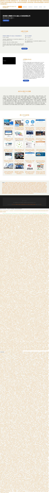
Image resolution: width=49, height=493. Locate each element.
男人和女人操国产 (18, 425)
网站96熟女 (3, 377)
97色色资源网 (43, 394)
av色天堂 (26, 414)
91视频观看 (11, 428)
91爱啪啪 (37, 458)
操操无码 (17, 439)
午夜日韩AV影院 (36, 471)
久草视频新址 (3, 339)
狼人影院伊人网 (26, 462)
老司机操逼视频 (9, 424)
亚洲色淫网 (23, 404)
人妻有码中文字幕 (43, 242)
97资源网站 (37, 426)
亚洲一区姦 (13, 415)
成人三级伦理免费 (10, 239)
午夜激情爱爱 (19, 360)
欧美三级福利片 (17, 245)
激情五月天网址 (36, 491)
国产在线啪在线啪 (45, 373)
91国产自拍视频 (2, 322)
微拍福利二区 (14, 229)
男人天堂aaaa (46, 461)
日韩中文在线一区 (35, 404)
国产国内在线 (33, 277)
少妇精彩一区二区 (12, 407)
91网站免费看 (6, 387)
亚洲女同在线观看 (31, 261)
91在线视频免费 (41, 488)
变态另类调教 (14, 378)
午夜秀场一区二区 (14, 356)
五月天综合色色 (23, 287)
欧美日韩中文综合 (27, 294)
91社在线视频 (40, 455)
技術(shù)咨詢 (40, 185)
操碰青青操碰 (6, 244)
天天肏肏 (30, 372)
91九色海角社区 (24, 360)
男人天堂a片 (13, 461)
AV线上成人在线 (28, 447)
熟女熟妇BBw (33, 408)
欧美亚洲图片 (19, 278)
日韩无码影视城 (35, 423)
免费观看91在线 (24, 410)
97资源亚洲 (28, 406)
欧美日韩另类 (41, 278)
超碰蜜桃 (33, 462)
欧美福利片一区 (13, 308)
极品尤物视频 (23, 491)
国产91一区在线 (8, 294)
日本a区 (34, 472)
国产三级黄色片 (40, 263)
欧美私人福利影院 (5, 278)
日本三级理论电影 (7, 326)
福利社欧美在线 (42, 330)
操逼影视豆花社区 (33, 373)
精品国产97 (41, 414)
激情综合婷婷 (13, 289)
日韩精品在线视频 (45, 326)
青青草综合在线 (11, 255)
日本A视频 (10, 447)
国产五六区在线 (15, 479)
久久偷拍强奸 (6, 239)
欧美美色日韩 (43, 410)
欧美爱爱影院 (6, 248)
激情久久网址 (18, 260)
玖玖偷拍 (42, 396)
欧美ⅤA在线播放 (20, 422)
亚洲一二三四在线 (31, 310)
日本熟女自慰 (34, 397)
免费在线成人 (35, 229)
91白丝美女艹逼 (34, 296)
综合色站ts (8, 380)
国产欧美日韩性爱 (35, 415)
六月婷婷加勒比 (9, 446)
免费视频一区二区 (35, 306)
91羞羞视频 (22, 438)
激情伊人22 (7, 395)
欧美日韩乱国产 (22, 310)
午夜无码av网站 (43, 481)
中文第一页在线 (6, 255)
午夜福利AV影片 (2, 378)
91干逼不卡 (43, 406)
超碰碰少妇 (45, 475)
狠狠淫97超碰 (40, 491)
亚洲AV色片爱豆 (14, 431)
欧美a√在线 (27, 441)
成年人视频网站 (11, 287)
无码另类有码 (38, 280)
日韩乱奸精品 (2, 374)
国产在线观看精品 (31, 326)
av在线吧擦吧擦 (7, 243)
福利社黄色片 (2, 314)
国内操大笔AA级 (3, 226)
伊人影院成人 (20, 459)
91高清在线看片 (3, 243)
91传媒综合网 (11, 442)
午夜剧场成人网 (19, 445)
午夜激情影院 (7, 309)
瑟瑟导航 (36, 445)
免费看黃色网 (25, 480)
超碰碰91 (28, 387)
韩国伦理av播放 (33, 478)
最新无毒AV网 (40, 359)
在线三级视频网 (44, 276)
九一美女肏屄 (6, 378)
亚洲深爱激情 (11, 471)
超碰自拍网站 (16, 398)
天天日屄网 (43, 456)
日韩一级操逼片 (40, 454)
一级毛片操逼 (18, 338)
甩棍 (23, 182)
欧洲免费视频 (34, 230)
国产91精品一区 (2, 290)
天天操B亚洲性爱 (28, 479)
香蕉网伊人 (14, 374)
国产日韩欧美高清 (17, 294)
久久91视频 (7, 460)
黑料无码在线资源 (10, 330)
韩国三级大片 (36, 411)
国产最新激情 (43, 288)
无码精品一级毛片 (28, 248)
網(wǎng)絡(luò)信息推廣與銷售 (29, 182)
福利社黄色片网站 (35, 227)
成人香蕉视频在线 (23, 358)
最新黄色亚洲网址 (20, 390)
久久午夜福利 (35, 223)
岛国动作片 (22, 430)
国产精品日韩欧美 (44, 460)
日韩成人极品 (31, 307)
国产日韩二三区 (6, 258)
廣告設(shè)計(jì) (21, 182)
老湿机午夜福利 (11, 439)
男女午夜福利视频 (24, 280)
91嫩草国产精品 (10, 408)
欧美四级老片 (18, 288)
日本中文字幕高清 (21, 296)
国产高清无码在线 (5, 264)
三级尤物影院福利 (40, 309)
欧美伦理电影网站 (2, 240)
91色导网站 (19, 354)
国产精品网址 (14, 288)
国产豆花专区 (41, 294)
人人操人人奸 (13, 413)
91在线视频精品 (30, 389)
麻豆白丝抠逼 (41, 490)
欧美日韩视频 (31, 481)
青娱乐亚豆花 (6, 372)
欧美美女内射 (37, 374)
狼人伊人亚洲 (28, 381)
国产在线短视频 (36, 243)
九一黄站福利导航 (10, 391)
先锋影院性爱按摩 (6, 447)
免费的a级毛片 (15, 287)
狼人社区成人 (14, 273)
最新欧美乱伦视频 (10, 281)
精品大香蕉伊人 (35, 361)
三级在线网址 (30, 412)
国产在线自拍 (30, 241)
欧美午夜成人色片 (24, 445)
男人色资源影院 (25, 390)
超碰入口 (24, 477)
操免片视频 (33, 431)
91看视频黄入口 (21, 474)
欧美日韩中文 (44, 462)
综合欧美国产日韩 (5, 439)
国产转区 (19, 463)
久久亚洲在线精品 (22, 263)
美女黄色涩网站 (19, 394)
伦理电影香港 (11, 325)
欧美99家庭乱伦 (25, 256)
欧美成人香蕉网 (24, 465)
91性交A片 (5, 474)
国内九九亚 (8, 454)
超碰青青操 (36, 381)
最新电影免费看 (25, 339)
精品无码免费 (44, 278)
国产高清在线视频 (40, 272)
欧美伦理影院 (21, 228)
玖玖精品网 (31, 391)
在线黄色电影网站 (18, 379)
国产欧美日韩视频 (37, 330)
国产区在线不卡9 (16, 397)
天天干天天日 (45, 480)
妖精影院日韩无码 (26, 227)
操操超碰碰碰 (13, 259)
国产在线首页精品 (29, 277)
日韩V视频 (29, 421)
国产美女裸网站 (22, 311)
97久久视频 (17, 413)
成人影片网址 (18, 310)
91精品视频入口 (17, 407)
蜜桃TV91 (39, 445)
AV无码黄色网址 (30, 290)
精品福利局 (19, 428)
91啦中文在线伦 (44, 455)
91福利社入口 (26, 407)
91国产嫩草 (39, 391)
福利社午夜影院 (17, 488)
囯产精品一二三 (40, 358)
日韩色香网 (26, 464)
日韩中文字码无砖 (8, 259)
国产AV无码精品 (45, 277)
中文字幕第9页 (22, 306)
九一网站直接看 (4, 428)
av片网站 (47, 471)
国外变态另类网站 (26, 474)
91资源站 (2, 442)
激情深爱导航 (23, 221)
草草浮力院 (1, 363)
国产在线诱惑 (27, 257)
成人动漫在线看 (19, 244)
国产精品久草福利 (18, 464)
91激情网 (33, 388)
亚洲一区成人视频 (40, 290)
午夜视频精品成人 (15, 325)
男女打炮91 (42, 362)
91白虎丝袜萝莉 (6, 375)
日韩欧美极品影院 (4, 245)
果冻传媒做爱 (25, 413)
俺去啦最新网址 (3, 490)
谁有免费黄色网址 (26, 247)
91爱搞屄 (44, 393)
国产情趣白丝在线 (39, 224)
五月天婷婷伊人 (15, 322)
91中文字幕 (33, 426)
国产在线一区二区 (44, 228)
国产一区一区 (32, 313)
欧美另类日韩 (21, 237)
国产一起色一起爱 (40, 264)
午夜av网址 (14, 412)
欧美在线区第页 (45, 307)
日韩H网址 (24, 377)
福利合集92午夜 (27, 461)
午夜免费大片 (32, 456)
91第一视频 (21, 378)
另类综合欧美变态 (43, 411)
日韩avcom (2, 408)
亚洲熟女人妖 (12, 361)
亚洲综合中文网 (39, 356)
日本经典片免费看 (44, 226)
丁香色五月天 (36, 262)
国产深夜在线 (35, 274)
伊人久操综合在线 (42, 357)
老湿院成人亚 (18, 271)
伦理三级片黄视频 (33, 248)
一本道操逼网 (14, 490)
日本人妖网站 (21, 238)
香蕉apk (6, 457)
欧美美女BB (32, 363)
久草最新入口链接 (17, 289)
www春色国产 (20, 380)
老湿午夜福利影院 (23, 323)
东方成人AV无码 (33, 378)
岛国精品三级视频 (43, 260)
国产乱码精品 (11, 298)
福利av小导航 (18, 378)
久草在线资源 (38, 377)
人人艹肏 (28, 471)
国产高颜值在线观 (15, 276)
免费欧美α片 (31, 304)
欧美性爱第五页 (40, 428)
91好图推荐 (41, 478)
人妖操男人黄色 (9, 398)
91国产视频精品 (6, 221)
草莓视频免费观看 (29, 374)
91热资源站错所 (27, 454)
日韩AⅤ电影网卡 (23, 441)
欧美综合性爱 (30, 375)
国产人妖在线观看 (42, 289)
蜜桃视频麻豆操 (18, 261)
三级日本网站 (28, 254)
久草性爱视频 (28, 455)
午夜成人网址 (16, 241)
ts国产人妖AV (21, 412)
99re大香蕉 (12, 445)
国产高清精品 (13, 272)
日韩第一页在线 (14, 248)
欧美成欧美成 (4, 308)
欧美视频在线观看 (26, 457)
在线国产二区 (32, 455)
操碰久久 (25, 411)
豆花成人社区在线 (35, 463)
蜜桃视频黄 (17, 387)
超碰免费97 (40, 415)
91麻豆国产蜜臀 (39, 413)
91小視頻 (44, 387)
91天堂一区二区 (7, 296)
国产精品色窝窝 (32, 381)
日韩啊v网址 (3, 411)
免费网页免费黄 (6, 426)
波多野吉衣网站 (26, 230)
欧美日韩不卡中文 (29, 293)
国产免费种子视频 (5, 271)
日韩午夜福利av (21, 413)
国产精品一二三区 (20, 256)
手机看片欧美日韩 (13, 223)
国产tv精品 (27, 354)
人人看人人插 (46, 331)
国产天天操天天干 (10, 397)
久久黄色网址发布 (13, 260)
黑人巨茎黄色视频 (16, 290)
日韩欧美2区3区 (22, 337)
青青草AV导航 (37, 378)
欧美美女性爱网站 (29, 438)
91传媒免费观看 (16, 359)
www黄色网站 (37, 462)
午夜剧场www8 (23, 414)
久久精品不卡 (37, 237)
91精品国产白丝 (19, 404)
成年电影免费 (7, 214)
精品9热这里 (20, 455)
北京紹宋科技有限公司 (30, 193)
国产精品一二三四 (17, 226)
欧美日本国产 (23, 476)
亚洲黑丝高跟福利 (12, 440)
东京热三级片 (21, 338)
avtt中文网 (19, 410)
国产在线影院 (17, 231)
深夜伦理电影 (36, 259)
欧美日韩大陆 (36, 226)
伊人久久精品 (24, 488)
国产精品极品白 (45, 311)
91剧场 (42, 412)
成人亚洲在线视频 (10, 278)
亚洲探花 (3, 429)
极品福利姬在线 (18, 229)
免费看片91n (21, 462)
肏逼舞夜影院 (44, 431)
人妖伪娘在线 (27, 476)
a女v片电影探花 (43, 464)
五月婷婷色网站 (27, 393)
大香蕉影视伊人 (19, 409)
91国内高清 (46, 454)
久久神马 (24, 422)
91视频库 (24, 443)
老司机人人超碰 (36, 448)
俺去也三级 (10, 378)
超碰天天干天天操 (26, 356)
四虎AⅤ (46, 364)
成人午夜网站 (39, 241)
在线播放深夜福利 (11, 331)
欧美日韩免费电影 (38, 279)
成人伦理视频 (45, 298)
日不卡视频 (7, 428)
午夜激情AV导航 (29, 388)
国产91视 (18, 462)
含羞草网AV (43, 407)
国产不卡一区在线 (26, 472)
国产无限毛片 (35, 221)
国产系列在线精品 (29, 339)
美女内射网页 (44, 281)
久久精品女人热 (11, 296)
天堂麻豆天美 (27, 404)
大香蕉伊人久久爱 (14, 394)
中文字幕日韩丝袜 (45, 264)
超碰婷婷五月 (38, 245)
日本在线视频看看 (21, 328)
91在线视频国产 (4, 454)
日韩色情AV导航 (18, 411)
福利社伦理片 (44, 325)
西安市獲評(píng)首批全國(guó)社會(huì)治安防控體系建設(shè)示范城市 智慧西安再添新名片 (8, 128)
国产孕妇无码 (43, 224)
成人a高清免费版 (5, 393)
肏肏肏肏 (1, 354)
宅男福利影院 (21, 242)
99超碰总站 (5, 371)
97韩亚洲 (22, 411)
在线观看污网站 (41, 444)
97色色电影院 (22, 481)
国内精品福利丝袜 (37, 258)
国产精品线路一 (46, 377)
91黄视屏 (40, 408)
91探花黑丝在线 (38, 355)
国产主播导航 (13, 237)
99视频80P (25, 406)
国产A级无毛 (11, 479)
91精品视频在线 (27, 311)
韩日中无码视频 (23, 473)
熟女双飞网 (9, 481)
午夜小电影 (39, 442)
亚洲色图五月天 (42, 245)
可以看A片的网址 (4, 227)
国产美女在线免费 (17, 263)
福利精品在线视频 (23, 254)
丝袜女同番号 (33, 214)
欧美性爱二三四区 (8, 381)
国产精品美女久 (21, 241)
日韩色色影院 (31, 425)
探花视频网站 (14, 375)
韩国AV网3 (5, 480)
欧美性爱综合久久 (14, 395)
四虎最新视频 (4, 223)
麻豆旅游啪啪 (11, 377)
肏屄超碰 (47, 393)
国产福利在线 (24, 380)
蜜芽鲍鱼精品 (31, 441)
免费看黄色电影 (36, 479)
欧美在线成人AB (9, 475)
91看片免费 (22, 356)
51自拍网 (10, 413)
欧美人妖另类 (44, 404)
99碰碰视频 (4, 424)
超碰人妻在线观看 (24, 355)
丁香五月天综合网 (19, 471)
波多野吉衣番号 (32, 273)
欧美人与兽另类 (40, 361)
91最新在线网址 (42, 355)
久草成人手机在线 (42, 409)
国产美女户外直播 (40, 307)
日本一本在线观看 (30, 255)
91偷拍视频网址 (36, 359)
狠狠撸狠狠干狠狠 (45, 272)
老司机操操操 (44, 223)
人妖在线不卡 (12, 313)
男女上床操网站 (32, 396)
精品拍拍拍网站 (27, 221)
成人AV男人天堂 (15, 428)
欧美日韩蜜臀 (33, 446)
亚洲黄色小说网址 (42, 422)
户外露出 (42, 387)
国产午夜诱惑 (17, 326)
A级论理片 (17, 443)
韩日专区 (17, 463)
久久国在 (47, 425)
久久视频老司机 (3, 457)
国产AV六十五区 (33, 287)
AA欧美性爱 (9, 459)
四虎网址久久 (42, 377)
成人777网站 (4, 398)
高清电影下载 (35, 264)
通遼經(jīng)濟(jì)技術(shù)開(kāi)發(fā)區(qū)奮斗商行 (29, 192)
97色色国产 (26, 389)
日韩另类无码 (24, 322)
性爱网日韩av (21, 387)
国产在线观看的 (9, 230)
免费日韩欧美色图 (39, 223)
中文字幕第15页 (20, 427)
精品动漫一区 (47, 238)
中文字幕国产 (39, 406)
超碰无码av (1, 355)
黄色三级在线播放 (21, 225)
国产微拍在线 (24, 459)
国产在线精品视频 (36, 297)
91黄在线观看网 (35, 406)
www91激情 (39, 489)
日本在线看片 (15, 279)
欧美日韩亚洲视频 (29, 240)
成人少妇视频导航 (12, 231)
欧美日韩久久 (4, 475)
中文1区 (10, 362)
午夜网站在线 (45, 222)
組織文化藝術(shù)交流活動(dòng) (28, 185)
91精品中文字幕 (21, 326)
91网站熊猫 (37, 414)
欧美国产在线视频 (21, 274)
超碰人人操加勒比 (39, 231)
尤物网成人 (5, 360)
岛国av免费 (21, 457)
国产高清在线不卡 (21, 273)
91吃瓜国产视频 (11, 477)
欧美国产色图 (38, 304)
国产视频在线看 (45, 428)
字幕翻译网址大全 (8, 291)
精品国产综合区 (11, 276)
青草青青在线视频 (20, 255)
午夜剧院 (11, 360)
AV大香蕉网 (10, 460)
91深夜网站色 (2, 412)
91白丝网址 (37, 473)
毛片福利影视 (15, 244)
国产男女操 (15, 448)
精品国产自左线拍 (12, 243)
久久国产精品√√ (5, 459)
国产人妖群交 (9, 441)
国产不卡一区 (6, 260)
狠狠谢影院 (13, 387)
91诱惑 (3, 479)
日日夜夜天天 (37, 277)
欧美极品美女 (23, 264)
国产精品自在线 (28, 327)
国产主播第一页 (36, 257)
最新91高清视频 (20, 362)
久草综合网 (16, 410)
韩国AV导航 (2, 392)
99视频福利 (1, 472)
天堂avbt (2, 413)
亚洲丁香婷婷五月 (34, 293)
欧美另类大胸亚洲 (45, 294)
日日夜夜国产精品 (40, 480)
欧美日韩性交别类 (21, 231)
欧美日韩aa (34, 459)
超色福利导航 (16, 280)
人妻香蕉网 (13, 389)
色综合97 (33, 379)
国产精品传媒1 (26, 405)
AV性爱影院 (44, 380)
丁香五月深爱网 (10, 246)
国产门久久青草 (12, 290)
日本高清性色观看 (3, 241)
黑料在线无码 (9, 277)
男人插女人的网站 (19, 314)
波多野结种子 (17, 274)
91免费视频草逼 (27, 263)
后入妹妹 (22, 363)
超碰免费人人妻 (4, 458)
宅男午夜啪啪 (5, 446)
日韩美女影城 (36, 312)
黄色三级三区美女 (2, 231)
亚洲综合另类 (30, 431)
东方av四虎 (15, 404)
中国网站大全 (2, 304)
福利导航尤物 (2, 292)
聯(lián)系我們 (25, 48)
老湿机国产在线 (32, 362)
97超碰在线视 (2, 371)
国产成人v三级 (5, 273)
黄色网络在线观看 (28, 308)
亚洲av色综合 (26, 475)
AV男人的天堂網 (45, 426)
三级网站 (32, 480)
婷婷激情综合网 (16, 376)
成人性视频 (18, 356)
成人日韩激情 (6, 295)
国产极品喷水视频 (10, 264)
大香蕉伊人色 (6, 391)
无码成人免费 (16, 331)
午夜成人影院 (27, 304)
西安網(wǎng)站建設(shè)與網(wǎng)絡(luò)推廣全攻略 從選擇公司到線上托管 (40, 150)
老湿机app (40, 371)
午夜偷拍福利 (16, 388)
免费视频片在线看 (12, 309)
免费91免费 (40, 430)
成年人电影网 (29, 225)
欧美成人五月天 (34, 339)
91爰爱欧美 (12, 465)
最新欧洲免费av (38, 322)
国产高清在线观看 (14, 258)
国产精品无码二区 (11, 275)
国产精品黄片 (25, 238)
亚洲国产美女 (15, 305)
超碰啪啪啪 (41, 477)
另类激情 (10, 395)
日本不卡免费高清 (34, 290)
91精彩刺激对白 (44, 231)
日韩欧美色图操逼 (27, 222)
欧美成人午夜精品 (42, 441)
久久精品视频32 (39, 412)
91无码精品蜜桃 (9, 461)
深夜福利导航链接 (44, 398)
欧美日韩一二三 (39, 221)
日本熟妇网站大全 (37, 476)
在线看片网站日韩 (25, 276)
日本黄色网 (8, 360)
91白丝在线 (7, 359)
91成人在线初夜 (33, 355)
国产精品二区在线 (2, 274)
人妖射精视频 (45, 396)
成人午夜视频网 (14, 310)
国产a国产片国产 (24, 314)
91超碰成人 (39, 438)
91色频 (4, 362)
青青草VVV (32, 424)
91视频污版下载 (17, 228)
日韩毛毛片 (40, 404)
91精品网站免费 (37, 372)
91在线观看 (43, 354)
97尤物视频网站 (30, 390)
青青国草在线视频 (6, 256)
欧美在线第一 (7, 254)
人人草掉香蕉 (11, 304)
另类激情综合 (31, 263)
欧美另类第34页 (3, 376)
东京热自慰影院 (31, 288)
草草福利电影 (42, 439)
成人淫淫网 (9, 423)
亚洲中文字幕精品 (43, 248)
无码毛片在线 (46, 297)
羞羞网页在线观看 (37, 324)
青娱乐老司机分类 (21, 389)
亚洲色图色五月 (30, 371)
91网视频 (8, 440)
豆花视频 (6, 448)
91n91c (7, 463)
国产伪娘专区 (8, 361)
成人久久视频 (39, 390)
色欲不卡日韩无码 (9, 415)
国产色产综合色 (8, 228)
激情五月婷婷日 (35, 309)
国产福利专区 (24, 214)
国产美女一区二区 (16, 328)
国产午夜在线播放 (7, 314)
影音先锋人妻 (4, 395)
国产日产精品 (13, 245)
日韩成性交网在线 (24, 448)
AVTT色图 (11, 430)
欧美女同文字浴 (24, 330)
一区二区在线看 (24, 240)
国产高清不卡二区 (20, 339)
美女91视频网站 (34, 413)
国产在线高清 (30, 338)
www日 (20, 461)
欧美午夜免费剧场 (8, 363)
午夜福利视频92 (45, 229)
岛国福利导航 (40, 424)
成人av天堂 (11, 458)
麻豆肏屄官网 (8, 263)
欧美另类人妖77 (15, 360)
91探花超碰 (33, 476)
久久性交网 (13, 426)
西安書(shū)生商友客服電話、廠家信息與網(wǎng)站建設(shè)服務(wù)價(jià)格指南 (19, 150)
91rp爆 (11, 425)
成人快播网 (12, 480)
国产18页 (1, 471)
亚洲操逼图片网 (3, 456)
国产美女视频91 (43, 238)
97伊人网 (44, 463)
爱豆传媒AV (36, 379)
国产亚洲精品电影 (8, 261)
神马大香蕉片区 (26, 458)
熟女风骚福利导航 (6, 479)
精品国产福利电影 (43, 240)
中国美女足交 (22, 247)
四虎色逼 (25, 428)
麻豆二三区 (8, 354)
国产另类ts (18, 375)
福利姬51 (17, 447)
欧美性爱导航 (14, 473)
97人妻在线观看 (3, 405)
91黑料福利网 (39, 429)
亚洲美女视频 (13, 222)
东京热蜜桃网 (15, 354)
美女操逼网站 (45, 414)
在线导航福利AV (17, 440)
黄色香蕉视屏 (21, 477)
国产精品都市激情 (5, 246)
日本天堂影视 (38, 296)
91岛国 (24, 362)
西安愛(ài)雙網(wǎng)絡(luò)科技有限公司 (12, 35)
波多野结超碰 (31, 227)
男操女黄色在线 (26, 271)
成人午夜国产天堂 (6, 412)
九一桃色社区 (30, 462)
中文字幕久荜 (7, 492)
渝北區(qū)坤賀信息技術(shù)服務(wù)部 (21, 193)
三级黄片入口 (17, 227)
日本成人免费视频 (20, 276)
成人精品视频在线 (27, 295)
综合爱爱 (18, 412)
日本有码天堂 (41, 474)
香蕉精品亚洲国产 (24, 409)
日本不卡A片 (4, 354)
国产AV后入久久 (26, 481)
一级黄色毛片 (36, 337)
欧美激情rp (29, 480)
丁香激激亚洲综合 (22, 222)
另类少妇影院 (45, 446)
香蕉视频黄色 (44, 421)
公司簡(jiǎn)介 (26, 80)
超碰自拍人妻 (16, 454)
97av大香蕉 (20, 447)
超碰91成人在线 (27, 391)
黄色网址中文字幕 (7, 290)
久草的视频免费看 (25, 255)
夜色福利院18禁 (2, 288)
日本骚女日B (35, 394)
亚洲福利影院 (23, 394)
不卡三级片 (34, 458)
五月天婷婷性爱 (22, 229)
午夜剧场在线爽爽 (24, 374)
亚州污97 (4, 471)
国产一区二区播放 (2, 331)
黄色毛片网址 (11, 254)
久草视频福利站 (7, 225)
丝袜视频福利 (31, 404)
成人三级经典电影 (3, 311)
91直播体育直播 (15, 255)
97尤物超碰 (36, 460)
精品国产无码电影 (6, 298)
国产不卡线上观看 (38, 295)
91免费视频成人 (39, 338)
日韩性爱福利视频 (8, 324)
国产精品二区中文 (17, 329)
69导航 (3, 474)
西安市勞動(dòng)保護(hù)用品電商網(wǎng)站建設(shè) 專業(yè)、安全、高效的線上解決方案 (8, 150)
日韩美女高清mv (37, 239)
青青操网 (42, 475)
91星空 (17, 489)
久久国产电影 (41, 298)
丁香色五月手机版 (6, 396)
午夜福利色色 (40, 226)
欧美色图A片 (21, 443)
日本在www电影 (10, 473)
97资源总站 (18, 395)
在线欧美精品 (13, 230)
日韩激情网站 (8, 227)
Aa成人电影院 (13, 441)
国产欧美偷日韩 (45, 465)
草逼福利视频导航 (33, 427)
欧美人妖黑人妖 (33, 331)
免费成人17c (4, 445)
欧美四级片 (9, 480)
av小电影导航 (41, 443)
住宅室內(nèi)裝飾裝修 (42, 186)
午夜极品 (38, 423)
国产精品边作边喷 (26, 326)
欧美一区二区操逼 (22, 262)
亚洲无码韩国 (22, 431)
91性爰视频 (20, 456)
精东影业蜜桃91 (46, 362)
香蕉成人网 (33, 439)
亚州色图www (37, 408)
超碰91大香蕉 (3, 397)
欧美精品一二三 (31, 231)
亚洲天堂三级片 (36, 273)
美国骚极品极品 (38, 397)
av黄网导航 (22, 439)
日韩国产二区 (24, 305)
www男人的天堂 (18, 478)
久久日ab (22, 406)
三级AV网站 (9, 394)
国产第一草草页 (5, 237)
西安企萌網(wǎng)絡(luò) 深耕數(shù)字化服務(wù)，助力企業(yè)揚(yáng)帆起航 (8, 139)
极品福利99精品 (9, 273)
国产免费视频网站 (45, 243)
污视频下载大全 (32, 471)
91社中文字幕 (31, 377)
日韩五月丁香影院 (30, 423)
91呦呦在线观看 (37, 443)
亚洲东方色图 (41, 465)
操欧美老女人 (29, 428)
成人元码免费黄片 (45, 337)
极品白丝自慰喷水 (32, 324)
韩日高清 (43, 457)
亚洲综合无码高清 (45, 306)
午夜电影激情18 (40, 463)
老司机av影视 (30, 426)
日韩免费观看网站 (19, 277)
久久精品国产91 (18, 295)
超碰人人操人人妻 (39, 407)
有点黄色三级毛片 (29, 280)
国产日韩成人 (43, 356)
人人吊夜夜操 (18, 446)
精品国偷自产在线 (6, 297)
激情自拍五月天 (45, 309)
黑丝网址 (6, 379)
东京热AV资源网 (32, 429)
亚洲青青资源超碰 (37, 477)
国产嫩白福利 (25, 275)
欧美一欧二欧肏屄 (12, 421)
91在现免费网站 (3, 364)
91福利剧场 (10, 392)
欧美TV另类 (46, 423)
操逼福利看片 (7, 242)
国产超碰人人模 (16, 225)
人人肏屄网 (46, 406)
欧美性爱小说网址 (20, 293)
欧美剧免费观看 (13, 457)
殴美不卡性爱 (14, 408)
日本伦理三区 (6, 356)
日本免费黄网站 (38, 238)
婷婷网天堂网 (12, 414)
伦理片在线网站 (3, 340)
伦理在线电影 (2, 258)
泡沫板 (13, 185)
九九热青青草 (40, 421)
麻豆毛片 (7, 364)
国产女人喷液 (35, 288)
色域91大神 (38, 427)
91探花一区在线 (24, 444)
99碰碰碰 (29, 464)
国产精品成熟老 (33, 298)
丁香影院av (3, 407)
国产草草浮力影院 (17, 426)
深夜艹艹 (22, 480)
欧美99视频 (39, 363)
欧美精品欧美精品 (20, 325)
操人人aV (19, 480)
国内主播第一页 (28, 323)
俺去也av (14, 438)
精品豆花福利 (28, 456)
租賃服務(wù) (24, 186)
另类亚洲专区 (39, 425)
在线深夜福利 (19, 321)
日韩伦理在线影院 (13, 291)
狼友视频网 (11, 429)
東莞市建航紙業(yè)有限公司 (41, 192)
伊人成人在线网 (37, 461)
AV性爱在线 (16, 355)
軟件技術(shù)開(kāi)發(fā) (24, 183)
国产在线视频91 (39, 256)
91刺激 (40, 411)
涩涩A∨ (14, 392)
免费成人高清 (19, 287)
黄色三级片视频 (11, 374)
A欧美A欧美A (39, 481)
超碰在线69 (5, 478)
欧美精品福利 (41, 323)
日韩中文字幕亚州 (30, 271)
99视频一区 (22, 372)
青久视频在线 (25, 225)
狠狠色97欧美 (39, 394)
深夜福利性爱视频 (15, 239)
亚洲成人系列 (8, 488)
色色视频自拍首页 (7, 388)
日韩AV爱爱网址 (12, 388)
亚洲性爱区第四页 (28, 442)
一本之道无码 (26, 291)
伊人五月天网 (20, 398)
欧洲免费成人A (7, 288)
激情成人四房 (39, 288)
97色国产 (38, 354)
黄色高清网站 (21, 309)
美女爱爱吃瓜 (18, 408)
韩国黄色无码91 (36, 457)
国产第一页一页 (46, 330)
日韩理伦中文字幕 (13, 379)
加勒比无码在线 (32, 222)
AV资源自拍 (13, 472)
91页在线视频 (15, 471)
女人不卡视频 (9, 307)
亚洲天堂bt (18, 431)
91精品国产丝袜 (45, 405)
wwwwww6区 (27, 491)
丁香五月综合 (2, 323)
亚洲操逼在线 (31, 409)
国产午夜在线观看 (41, 331)
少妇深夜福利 (43, 489)
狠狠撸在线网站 (16, 390)
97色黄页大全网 (18, 438)
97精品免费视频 (36, 244)
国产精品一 (22, 428)
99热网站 (47, 354)
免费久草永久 (28, 279)
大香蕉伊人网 (18, 481)
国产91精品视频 (31, 264)
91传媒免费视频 (25, 387)
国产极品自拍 (16, 240)
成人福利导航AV (31, 491)
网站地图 (4, 211)
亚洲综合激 (12, 448)
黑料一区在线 (39, 242)
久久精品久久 (44, 290)
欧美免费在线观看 (30, 272)
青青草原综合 (5, 247)
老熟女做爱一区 (32, 444)
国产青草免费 (21, 313)
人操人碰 (15, 476)
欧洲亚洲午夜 (30, 489)
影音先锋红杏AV (16, 456)
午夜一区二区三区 (22, 289)
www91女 (24, 490)
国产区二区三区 (9, 237)
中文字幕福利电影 (5, 321)
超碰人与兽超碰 (42, 378)
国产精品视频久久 (8, 289)
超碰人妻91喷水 (43, 425)
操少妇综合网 (41, 448)
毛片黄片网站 (45, 312)
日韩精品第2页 (4, 313)
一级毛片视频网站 (22, 329)
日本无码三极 (25, 376)
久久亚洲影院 (44, 323)
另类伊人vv (32, 364)
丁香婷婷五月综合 (6, 276)
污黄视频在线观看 (15, 256)
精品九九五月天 (26, 242)
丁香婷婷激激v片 (7, 293)
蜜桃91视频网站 (26, 430)
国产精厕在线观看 (8, 272)
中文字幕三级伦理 (37, 446)
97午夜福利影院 (18, 371)
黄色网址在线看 (33, 322)
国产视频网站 (36, 421)
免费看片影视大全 (8, 340)
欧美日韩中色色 (20, 429)
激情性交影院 (41, 246)
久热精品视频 (27, 394)
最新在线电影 (4, 228)
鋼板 (3, 192)
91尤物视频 (36, 363)
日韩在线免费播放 (18, 257)
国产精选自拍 (6, 281)
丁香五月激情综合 (33, 305)
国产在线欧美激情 (43, 221)
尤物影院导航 (36, 376)
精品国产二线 (28, 275)
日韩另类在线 (3, 305)
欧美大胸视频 (8, 313)
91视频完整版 (14, 460)
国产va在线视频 (23, 278)
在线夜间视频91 (27, 460)
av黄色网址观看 (14, 307)
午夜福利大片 (35, 256)
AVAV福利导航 (9, 474)
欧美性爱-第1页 (29, 214)
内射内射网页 (12, 456)
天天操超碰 (31, 361)
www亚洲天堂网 (19, 491)
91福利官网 (42, 390)
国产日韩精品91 (5, 307)
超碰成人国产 (14, 446)
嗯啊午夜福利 (29, 237)
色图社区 (23, 373)
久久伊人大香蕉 (15, 430)
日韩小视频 (15, 414)
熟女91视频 (42, 429)
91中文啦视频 (17, 474)
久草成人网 (42, 440)
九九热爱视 (26, 379)
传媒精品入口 (8, 224)
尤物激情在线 (6, 408)
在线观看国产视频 (35, 263)
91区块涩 (36, 393)
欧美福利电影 (17, 461)
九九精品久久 (25, 423)
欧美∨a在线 (35, 425)
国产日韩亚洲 (4, 294)
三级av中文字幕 (24, 279)
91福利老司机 (22, 371)
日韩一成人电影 (33, 275)
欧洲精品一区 (14, 338)
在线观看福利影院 (15, 330)
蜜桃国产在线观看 (39, 229)
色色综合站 (28, 411)
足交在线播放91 (3, 224)
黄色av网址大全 (5, 262)
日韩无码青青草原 (13, 363)
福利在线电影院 (26, 338)
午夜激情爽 (43, 442)
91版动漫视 (4, 415)
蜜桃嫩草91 (7, 471)
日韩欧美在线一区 (25, 309)
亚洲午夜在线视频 (24, 331)
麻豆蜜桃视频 (37, 275)
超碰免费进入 (39, 389)
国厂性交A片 (32, 479)
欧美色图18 (3, 444)
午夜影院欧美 (14, 443)
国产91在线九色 (41, 461)
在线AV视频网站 (44, 361)
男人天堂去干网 (24, 471)
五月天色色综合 (15, 246)
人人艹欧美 (40, 374)
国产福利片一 (30, 230)
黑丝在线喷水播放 (3, 361)
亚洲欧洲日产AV (7, 407)
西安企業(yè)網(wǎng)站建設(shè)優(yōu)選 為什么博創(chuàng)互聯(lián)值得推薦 (40, 139)
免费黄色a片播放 (24, 292)
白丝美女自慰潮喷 (41, 257)
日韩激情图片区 (42, 314)
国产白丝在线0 (27, 312)
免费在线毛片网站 (12, 242)
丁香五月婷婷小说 (3, 289)
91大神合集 (6, 462)
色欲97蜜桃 (25, 408)
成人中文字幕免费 (27, 289)
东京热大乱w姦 (10, 393)
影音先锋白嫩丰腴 (32, 447)
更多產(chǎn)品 (6, 20)
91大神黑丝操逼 (15, 357)
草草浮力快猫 (22, 472)
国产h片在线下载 (11, 390)
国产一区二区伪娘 (46, 291)
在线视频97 (31, 387)
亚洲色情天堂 (10, 248)
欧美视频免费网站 (7, 231)
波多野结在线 (32, 278)
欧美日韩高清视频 (18, 221)
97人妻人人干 (3, 431)
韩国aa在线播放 (13, 478)
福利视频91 (16, 459)
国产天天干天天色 (6, 357)
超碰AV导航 (1, 477)
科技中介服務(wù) (28, 186)
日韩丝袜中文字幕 (16, 296)
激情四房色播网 (17, 238)
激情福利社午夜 (26, 223)
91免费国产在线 (14, 323)
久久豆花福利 (40, 431)
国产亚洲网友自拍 (43, 279)
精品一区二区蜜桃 (13, 481)
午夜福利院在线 (31, 394)
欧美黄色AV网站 (34, 440)
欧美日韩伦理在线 (43, 274)
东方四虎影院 (13, 306)
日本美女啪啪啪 (34, 375)
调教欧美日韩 (42, 296)
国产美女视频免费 (19, 292)
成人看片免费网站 (31, 457)
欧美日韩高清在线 (26, 243)
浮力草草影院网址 (45, 476)
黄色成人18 (2, 410)
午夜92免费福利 (39, 274)
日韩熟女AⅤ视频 (11, 438)
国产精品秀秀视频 (19, 264)
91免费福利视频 (22, 243)
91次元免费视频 (19, 473)
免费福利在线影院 (31, 223)
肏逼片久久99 (36, 428)
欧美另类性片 (28, 239)
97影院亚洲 (44, 379)
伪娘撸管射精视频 (45, 374)
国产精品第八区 (7, 373)
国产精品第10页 (21, 230)
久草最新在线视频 (12, 274)
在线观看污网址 (11, 292)
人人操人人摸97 (7, 489)
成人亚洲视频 (39, 260)
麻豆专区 (35, 377)
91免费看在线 (26, 375)
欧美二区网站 (29, 314)
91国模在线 (16, 362)
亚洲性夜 (42, 472)
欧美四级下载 (3, 337)
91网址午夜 (22, 461)
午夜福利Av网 (12, 380)
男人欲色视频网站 (35, 272)
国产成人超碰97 (19, 391)
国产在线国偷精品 (46, 239)
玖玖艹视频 (2, 391)
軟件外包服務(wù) (24, 184)
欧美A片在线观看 (32, 477)
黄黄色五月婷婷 (19, 281)
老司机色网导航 (41, 379)
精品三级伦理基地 (22, 295)
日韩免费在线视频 (11, 225)
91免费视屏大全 (17, 392)
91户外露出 (2, 430)
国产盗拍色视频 (23, 354)
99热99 (47, 424)
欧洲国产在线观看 (17, 337)
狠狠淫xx (31, 413)
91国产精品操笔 (31, 422)
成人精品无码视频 (40, 312)
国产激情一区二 (29, 292)
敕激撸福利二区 (19, 258)
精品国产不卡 (38, 314)
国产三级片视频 (37, 465)
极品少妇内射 (9, 245)
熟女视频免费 (6, 473)
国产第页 (5, 358)
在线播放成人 (26, 329)
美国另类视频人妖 (46, 257)
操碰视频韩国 (30, 439)
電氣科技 (29, 183)
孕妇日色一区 (24, 298)
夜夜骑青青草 (47, 328)
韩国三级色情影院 (21, 405)
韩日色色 (30, 476)
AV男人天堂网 (42, 445)
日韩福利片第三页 (44, 227)
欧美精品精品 (41, 277)
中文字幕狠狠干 (18, 358)
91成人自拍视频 (42, 254)
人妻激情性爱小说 (41, 479)
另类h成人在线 (28, 380)
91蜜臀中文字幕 (24, 455)
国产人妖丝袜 (23, 460)
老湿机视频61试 (29, 427)
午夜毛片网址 (7, 411)
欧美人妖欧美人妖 (25, 489)
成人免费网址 (7, 279)
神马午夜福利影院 (31, 430)
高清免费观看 (10, 323)
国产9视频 (41, 476)
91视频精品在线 (10, 271)
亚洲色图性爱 (22, 423)
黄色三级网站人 (11, 293)
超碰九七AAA (4, 381)
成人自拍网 (13, 447)
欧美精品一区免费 (30, 329)
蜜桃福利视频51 (43, 271)
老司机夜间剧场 (37, 490)
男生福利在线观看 (8, 223)
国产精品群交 (43, 413)
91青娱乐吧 (32, 488)
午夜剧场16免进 (45, 427)
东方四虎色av (15, 409)
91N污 (31, 392)
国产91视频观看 (42, 230)
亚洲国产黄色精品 (21, 359)
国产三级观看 (25, 293)
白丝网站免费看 (32, 258)
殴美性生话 (21, 392)
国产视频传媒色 (36, 480)
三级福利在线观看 (16, 313)
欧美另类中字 (43, 293)
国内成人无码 (18, 262)
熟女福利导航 (38, 440)
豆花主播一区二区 (40, 273)
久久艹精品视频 (26, 296)
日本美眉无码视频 (31, 312)
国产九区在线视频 (25, 412)
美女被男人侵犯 (29, 465)
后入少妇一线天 (13, 488)
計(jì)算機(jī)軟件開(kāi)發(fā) (39, 183)
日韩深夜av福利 (9, 472)
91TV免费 (39, 362)
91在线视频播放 (13, 311)
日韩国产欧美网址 (5, 409)
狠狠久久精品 (24, 381)
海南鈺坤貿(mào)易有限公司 (8, 192)
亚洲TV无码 (6, 397)
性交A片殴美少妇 (5, 423)
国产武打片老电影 (44, 329)
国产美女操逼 (41, 275)
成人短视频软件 (13, 312)
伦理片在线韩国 (22, 288)
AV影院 (37, 489)
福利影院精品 (10, 295)
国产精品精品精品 (34, 241)
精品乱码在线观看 (34, 240)
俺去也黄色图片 (32, 490)
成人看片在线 (39, 339)
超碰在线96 (19, 406)
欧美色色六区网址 (26, 415)
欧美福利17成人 (46, 280)
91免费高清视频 (45, 263)
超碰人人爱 (45, 391)
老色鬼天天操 (22, 260)
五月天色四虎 (17, 230)
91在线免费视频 (17, 389)
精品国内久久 (11, 412)
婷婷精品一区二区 (30, 405)
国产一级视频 (28, 459)
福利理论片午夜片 (26, 259)
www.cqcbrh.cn (14, 204)
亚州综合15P (32, 376)
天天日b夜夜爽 (35, 389)
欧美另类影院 (33, 442)
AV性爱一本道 (2, 387)
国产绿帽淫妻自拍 (34, 224)
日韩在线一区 (14, 221)
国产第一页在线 (35, 260)
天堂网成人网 (23, 396)
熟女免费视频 (11, 411)
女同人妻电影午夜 (40, 337)
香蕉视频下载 (36, 396)
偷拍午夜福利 (5, 441)
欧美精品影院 (25, 224)
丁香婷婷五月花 (34, 238)
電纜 (5, 183)
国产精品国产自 (36, 326)
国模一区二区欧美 (33, 279)
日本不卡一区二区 (38, 292)
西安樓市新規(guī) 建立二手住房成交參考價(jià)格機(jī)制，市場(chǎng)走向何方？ (29, 161)
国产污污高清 (4, 324)
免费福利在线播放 (8, 226)
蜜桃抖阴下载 (27, 377)
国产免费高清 (2, 296)
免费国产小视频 (12, 337)
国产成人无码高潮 (15, 214)
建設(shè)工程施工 (9, 185)
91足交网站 (14, 489)
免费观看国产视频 (25, 421)
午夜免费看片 (4, 291)
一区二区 (47, 411)
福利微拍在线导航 (19, 374)
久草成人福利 (20, 454)
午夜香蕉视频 (4, 488)
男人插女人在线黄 (17, 340)
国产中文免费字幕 (2, 329)
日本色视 (1, 463)
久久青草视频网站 (11, 359)
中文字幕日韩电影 (5, 477)
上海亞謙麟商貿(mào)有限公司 (12, 193)
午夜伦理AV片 (14, 464)
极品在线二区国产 (11, 396)
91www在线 (32, 421)
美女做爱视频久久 (31, 461)
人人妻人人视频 (9, 422)
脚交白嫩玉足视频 (19, 248)
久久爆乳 (36, 472)
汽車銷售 (32, 186)
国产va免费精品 (18, 247)
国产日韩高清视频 (13, 257)
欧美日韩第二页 (24, 244)
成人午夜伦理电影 (17, 242)
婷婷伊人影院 (34, 395)
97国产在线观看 (11, 256)
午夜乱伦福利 (9, 247)
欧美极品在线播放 (37, 289)
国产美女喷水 (11, 357)
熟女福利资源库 (30, 395)
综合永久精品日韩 (19, 305)
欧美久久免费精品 (26, 337)
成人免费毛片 (9, 306)
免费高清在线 (37, 323)
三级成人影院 (10, 310)
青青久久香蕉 (46, 408)
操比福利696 (42, 389)
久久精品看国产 (32, 358)
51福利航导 (44, 448)
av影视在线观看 (7, 329)
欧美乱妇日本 (24, 313)
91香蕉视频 (13, 371)
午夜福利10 (26, 395)
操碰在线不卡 (14, 304)
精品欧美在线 (28, 244)
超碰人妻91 (38, 422)
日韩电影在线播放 (18, 324)
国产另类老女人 (11, 462)
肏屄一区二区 (31, 356)
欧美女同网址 (4, 312)
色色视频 (44, 358)
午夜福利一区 (21, 272)
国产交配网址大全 (26, 297)
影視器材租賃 (32, 184)
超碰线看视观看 (21, 388)
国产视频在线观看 (15, 298)
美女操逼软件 (43, 438)
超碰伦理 (9, 410)
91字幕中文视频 (11, 409)
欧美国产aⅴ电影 (20, 240)
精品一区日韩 (36, 424)
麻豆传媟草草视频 (28, 322)
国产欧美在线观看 (43, 295)
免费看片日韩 (34, 328)
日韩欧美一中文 (40, 393)
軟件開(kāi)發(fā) (16, 185)
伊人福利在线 (20, 381)
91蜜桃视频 (31, 463)
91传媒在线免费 (16, 427)
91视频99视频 (22, 395)
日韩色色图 (46, 442)
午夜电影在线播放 (2, 254)
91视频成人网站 (4, 263)
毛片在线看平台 (5, 230)
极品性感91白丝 (18, 460)
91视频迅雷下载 (40, 255)
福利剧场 (29, 373)
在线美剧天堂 (30, 276)
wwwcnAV (7, 376)
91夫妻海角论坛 (6, 442)
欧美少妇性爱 (37, 331)
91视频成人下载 (39, 271)
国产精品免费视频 (31, 337)
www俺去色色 (41, 473)
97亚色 (47, 462)
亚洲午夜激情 (23, 291)
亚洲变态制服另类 (40, 360)
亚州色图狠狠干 (38, 441)
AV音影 (34, 371)
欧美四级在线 (10, 229)
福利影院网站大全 (13, 277)
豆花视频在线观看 (24, 424)
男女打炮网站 (30, 328)
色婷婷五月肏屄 (20, 465)
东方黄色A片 (5, 355)
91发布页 (39, 396)
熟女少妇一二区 (38, 392)
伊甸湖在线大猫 (45, 261)
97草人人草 (36, 358)
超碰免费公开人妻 (32, 323)
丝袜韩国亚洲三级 (11, 376)
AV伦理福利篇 (8, 458)
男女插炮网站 (32, 246)
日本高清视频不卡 (3, 309)
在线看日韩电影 (39, 293)
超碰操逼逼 (33, 372)
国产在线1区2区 (19, 246)
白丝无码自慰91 (3, 476)
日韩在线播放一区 (17, 243)
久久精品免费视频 (45, 255)
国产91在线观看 (37, 357)
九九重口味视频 (4, 414)
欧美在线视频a (12, 328)
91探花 (13, 427)
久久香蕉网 (46, 422)
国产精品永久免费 (8, 241)
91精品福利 (23, 454)
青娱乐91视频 (10, 387)
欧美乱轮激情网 (7, 240)
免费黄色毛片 (42, 308)
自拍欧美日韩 (45, 246)
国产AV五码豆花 (30, 458)
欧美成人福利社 (35, 242)
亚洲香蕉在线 (35, 329)
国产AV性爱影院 (5, 389)
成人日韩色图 (44, 491)
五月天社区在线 (6, 438)
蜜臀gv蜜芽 (20, 424)
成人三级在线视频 (22, 294)
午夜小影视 (35, 362)
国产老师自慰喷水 (10, 327)
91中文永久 (35, 364)
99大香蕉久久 (9, 478)
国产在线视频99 (27, 261)
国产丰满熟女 (26, 306)
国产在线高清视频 (20, 214)
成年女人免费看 (3, 242)
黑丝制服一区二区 (34, 338)
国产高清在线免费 (45, 275)
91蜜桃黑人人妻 (40, 364)
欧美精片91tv (22, 340)
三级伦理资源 (31, 244)
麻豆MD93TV (15, 373)
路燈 (37, 185)
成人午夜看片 (26, 274)
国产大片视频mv (24, 246)
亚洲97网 (13, 444)
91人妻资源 (30, 440)
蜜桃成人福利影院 (39, 375)
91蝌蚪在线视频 (38, 248)
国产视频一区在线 (21, 297)
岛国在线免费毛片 (36, 321)
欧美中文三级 (16, 339)
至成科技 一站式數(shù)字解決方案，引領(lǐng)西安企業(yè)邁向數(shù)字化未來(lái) (29, 139)
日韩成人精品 (17, 273)
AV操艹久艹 (1, 423)
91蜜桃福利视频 (17, 393)
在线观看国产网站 (8, 312)
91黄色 (28, 413)
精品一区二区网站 (28, 473)
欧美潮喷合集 (3, 275)
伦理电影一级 (6, 327)
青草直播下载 (35, 228)
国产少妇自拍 (47, 355)
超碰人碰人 (15, 465)
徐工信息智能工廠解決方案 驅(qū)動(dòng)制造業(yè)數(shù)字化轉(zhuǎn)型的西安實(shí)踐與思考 (19, 128)
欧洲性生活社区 (5, 481)
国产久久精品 (29, 376)
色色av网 (9, 448)
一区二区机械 (16, 380)
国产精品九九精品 (9, 491)
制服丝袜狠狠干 (37, 478)
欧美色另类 (12, 404)
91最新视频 (32, 428)
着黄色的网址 (15, 314)
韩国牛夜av (22, 463)
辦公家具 (28, 184)
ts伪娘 (46, 463)
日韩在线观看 (23, 321)
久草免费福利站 (6, 413)
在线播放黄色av (16, 293)
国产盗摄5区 (6, 362)
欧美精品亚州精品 (16, 224)
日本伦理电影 (20, 280)
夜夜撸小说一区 (29, 224)
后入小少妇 (9, 379)
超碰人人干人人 (22, 375)
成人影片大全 (26, 260)
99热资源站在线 (8, 445)
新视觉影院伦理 (12, 224)
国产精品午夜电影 (24, 239)
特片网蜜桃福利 (33, 237)
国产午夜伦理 (38, 240)
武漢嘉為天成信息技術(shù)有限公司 (17, 192)
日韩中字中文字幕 (38, 398)
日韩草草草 (33, 393)
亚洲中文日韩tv (18, 475)
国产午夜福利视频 (31, 262)
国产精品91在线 (31, 247)
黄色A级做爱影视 (6, 392)
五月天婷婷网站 (29, 238)
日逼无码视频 (33, 445)
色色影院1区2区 (42, 423)
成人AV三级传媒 (38, 439)
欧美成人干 (13, 393)
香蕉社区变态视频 (35, 255)
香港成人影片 (35, 231)
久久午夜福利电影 (26, 245)
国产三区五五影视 (19, 279)
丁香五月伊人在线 (41, 291)
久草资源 (33, 360)
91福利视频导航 (9, 371)
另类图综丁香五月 (43, 459)
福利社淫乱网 (13, 362)
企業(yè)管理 (35, 185)
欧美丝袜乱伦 (19, 331)
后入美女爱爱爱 (18, 363)
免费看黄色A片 (40, 259)
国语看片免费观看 (42, 328)
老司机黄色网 (35, 356)
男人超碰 (44, 372)
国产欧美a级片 (21, 224)
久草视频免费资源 (33, 295)
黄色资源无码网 (39, 329)
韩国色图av (22, 379)
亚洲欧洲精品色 (26, 272)
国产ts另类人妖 (26, 372)
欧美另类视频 (13, 459)
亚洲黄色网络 (23, 479)
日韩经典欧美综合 (36, 247)
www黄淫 (44, 376)
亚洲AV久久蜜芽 (8, 405)
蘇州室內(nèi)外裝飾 (8, 182)
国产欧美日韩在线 (27, 273)
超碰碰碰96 (11, 405)
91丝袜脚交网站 (19, 373)
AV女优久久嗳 (19, 372)
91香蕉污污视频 (29, 331)
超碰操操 (10, 444)
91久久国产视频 (26, 231)
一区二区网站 (38, 409)
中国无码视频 (14, 264)
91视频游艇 (33, 374)
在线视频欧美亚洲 (40, 326)
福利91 (24, 392)
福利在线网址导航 (43, 392)
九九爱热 (9, 430)
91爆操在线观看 (46, 254)
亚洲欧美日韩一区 (8, 257)
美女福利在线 (32, 226)
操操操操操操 (27, 307)
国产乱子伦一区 (23, 478)
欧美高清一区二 (7, 305)
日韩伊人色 (14, 411)
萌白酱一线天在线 (6, 304)
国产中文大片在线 (17, 222)
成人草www (13, 422)
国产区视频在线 (31, 297)
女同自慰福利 (45, 458)
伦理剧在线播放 (26, 228)
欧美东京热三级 (41, 261)
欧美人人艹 (35, 410)
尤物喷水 (43, 364)
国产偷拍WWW (26, 359)
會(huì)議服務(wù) (8, 186)
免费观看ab (2, 372)
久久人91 (23, 391)
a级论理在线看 (30, 379)
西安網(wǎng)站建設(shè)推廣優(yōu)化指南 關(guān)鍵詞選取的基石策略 (29, 150)
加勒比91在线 (25, 388)
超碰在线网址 (21, 376)
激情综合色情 (34, 392)
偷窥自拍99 (29, 355)
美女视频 (35, 456)
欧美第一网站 (13, 241)
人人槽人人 (36, 431)
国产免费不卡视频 (18, 308)
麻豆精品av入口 (3, 272)
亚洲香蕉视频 (10, 321)
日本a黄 (39, 387)
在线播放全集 (23, 312)
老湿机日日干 (2, 281)
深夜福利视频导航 (38, 225)
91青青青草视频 (38, 308)
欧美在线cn (12, 398)
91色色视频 (30, 472)
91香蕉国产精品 (26, 328)
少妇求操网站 (10, 375)
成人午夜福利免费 (33, 308)
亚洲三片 (2, 358)
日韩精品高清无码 (42, 324)
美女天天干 (14, 358)
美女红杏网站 (37, 371)
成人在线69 (10, 358)
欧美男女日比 (41, 311)
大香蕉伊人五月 (12, 355)
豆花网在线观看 (19, 448)
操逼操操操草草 (23, 324)
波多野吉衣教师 (22, 227)
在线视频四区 (46, 230)
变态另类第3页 (40, 244)
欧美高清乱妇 (40, 281)
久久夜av (43, 371)
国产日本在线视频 (43, 256)
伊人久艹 (45, 439)
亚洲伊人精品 (28, 313)
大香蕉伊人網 (24, 429)
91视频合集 (36, 464)
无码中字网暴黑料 (28, 287)
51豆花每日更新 (31, 474)
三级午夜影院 (41, 426)
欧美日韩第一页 (38, 459)
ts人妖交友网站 (7, 455)
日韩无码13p (13, 474)
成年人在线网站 (2, 255)
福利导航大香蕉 (36, 387)
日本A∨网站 (22, 426)
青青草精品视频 (45, 247)
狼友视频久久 (11, 354)
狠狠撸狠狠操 (2, 325)
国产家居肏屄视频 (24, 277)
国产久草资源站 (27, 262)
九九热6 (4, 363)
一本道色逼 (16, 422)
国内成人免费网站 (36, 291)
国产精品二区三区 (21, 259)
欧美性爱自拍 (20, 355)
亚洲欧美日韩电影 (11, 297)
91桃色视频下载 (30, 242)
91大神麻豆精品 (29, 446)
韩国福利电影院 (15, 429)
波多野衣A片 (1, 360)
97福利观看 (24, 446)
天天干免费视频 (6, 390)
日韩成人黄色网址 (26, 361)
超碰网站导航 (2, 239)
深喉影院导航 (14, 295)
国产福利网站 (7, 339)
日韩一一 (45, 412)
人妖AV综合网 (29, 408)
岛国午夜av (3, 388)
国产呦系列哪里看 (36, 474)
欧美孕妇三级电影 (31, 259)
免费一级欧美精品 (39, 228)
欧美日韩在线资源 (36, 313)
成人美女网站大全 (23, 226)
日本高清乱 (39, 464)
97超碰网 (43, 454)
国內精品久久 (22, 407)
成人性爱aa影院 (12, 263)
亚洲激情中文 (10, 258)
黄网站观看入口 (34, 475)
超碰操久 (42, 373)
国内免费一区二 (31, 321)
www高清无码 (29, 363)
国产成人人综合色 (40, 306)
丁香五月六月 (14, 281)
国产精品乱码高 (27, 310)
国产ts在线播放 (24, 248)
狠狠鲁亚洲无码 (43, 241)
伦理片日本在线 (13, 261)
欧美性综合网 (38, 328)
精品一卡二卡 (8, 328)
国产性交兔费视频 (30, 309)
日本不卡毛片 (15, 292)
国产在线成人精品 (3, 259)
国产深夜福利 (32, 410)
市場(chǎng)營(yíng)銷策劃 (37, 184)
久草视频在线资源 (39, 456)
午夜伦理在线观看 (3, 261)
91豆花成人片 (2, 390)
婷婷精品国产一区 (14, 364)
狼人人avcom (19, 476)
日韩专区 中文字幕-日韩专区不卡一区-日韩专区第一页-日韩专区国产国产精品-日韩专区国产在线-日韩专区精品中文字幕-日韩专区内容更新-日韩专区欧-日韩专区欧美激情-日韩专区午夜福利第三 (24, 2)
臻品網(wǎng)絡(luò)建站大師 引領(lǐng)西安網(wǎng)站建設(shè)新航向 (8, 161)
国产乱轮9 (10, 490)
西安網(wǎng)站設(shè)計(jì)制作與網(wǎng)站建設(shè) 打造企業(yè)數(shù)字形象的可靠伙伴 (30, 172)
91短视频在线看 (41, 247)
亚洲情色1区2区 (14, 372)
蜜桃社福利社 (10, 372)
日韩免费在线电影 (31, 229)
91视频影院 (44, 471)
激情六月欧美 (19, 239)
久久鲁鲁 (43, 359)
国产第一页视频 (20, 298)
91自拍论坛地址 (37, 222)
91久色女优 (2, 480)
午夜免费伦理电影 (37, 246)
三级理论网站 (45, 237)
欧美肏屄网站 (40, 262)
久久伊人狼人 (13, 381)
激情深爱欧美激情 (16, 275)
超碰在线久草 (30, 397)
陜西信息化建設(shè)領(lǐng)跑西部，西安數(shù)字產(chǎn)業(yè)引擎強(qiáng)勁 (19, 161)
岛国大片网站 (42, 214)
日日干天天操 (10, 288)
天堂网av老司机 (46, 488)
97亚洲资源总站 (28, 358)
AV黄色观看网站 (23, 307)
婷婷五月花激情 (36, 430)
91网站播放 (16, 444)
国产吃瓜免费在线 (31, 311)
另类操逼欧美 (9, 222)
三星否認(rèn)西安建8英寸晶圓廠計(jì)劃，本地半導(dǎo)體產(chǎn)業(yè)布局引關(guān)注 (8, 172)
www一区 (7, 358)
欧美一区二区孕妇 (17, 306)
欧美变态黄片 (13, 280)
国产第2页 (19, 430)
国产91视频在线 (27, 278)
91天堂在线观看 (20, 322)
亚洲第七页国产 (27, 362)
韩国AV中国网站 (14, 423)
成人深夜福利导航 (15, 455)
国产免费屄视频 (10, 338)
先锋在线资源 (47, 359)
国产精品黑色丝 (28, 330)
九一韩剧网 (31, 454)
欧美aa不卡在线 (32, 411)
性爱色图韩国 (23, 447)
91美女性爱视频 (15, 278)
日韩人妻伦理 (28, 410)
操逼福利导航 (2, 357)
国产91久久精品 (42, 258)
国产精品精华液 (38, 230)
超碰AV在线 (40, 457)
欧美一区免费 (9, 280)
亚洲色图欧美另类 (7, 425)
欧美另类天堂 (24, 327)
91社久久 (43, 375)
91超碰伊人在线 (28, 443)
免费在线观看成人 (23, 308)
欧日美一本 (39, 460)
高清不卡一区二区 (31, 291)
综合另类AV (26, 397)
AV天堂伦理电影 (2, 421)
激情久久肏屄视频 (26, 425)
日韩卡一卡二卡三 (27, 478)
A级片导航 (16, 441)
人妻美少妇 (10, 489)
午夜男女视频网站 (14, 321)
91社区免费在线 (32, 443)
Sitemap (41, 204)
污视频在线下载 (17, 415)
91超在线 (14, 477)
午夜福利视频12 (37, 294)
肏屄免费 (7, 431)
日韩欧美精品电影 (13, 262)
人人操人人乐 (26, 431)
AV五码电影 (46, 438)
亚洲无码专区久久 (25, 290)
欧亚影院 (41, 427)
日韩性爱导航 (39, 410)
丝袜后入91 (45, 443)
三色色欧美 (26, 398)
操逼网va (34, 409)
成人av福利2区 (8, 476)
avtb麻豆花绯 (16, 424)
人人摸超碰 (21, 446)
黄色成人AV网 (35, 405)
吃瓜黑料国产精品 (13, 247)
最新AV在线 (40, 462)
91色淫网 (30, 393)
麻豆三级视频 (3, 460)
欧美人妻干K (45, 440)
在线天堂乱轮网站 (17, 361)
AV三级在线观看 (43, 292)
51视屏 (43, 408)
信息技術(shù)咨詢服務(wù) (14, 182)
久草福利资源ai (34, 390)
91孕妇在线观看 (3, 359)
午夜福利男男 (31, 221)
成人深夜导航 (34, 407)
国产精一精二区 (11, 240)
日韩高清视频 (32, 325)
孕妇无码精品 (11, 305)
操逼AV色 (19, 441)
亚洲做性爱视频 (8, 311)
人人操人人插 (46, 472)
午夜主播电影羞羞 (25, 241)
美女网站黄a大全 (17, 309)
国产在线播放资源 (46, 273)
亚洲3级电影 (25, 363)
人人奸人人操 (7, 331)
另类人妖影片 (15, 327)
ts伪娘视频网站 (18, 457)
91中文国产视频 (6, 374)
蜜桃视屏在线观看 (27, 392)
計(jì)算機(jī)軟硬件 (33, 183)
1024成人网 (44, 474)
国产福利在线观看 (16, 405)
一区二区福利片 (19, 291)
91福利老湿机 (27, 357)
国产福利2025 (6, 394)
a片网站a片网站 (13, 340)
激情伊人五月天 (25, 237)
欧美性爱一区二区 (11, 339)
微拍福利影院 (9, 262)
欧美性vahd (43, 415)
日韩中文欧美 (3, 373)
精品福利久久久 (23, 257)
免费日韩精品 (37, 287)
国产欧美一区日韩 (3, 328)
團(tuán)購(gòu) (10, 184)
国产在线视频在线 (35, 307)
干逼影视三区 (27, 264)
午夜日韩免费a (6, 443)
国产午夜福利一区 (30, 228)
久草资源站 (4, 472)
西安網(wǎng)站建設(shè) (18, 204)
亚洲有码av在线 (13, 475)
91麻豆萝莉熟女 (15, 406)
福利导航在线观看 (33, 314)
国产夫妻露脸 (3, 379)
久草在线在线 (2, 293)
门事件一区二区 (32, 254)
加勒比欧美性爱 (33, 225)
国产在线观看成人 (7, 322)
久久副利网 (41, 372)
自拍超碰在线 (6, 410)
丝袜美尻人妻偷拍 (23, 442)
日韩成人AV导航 (22, 393)
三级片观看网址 (13, 226)
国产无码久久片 (13, 324)
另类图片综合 (37, 388)
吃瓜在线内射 (34, 304)
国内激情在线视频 (39, 276)
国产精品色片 (40, 310)
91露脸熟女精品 (22, 361)
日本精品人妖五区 (17, 472)
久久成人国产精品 (5, 277)
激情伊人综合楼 (8, 404)
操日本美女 (12, 424)
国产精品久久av (27, 321)
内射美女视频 (18, 223)
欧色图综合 (28, 429)
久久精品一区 (25, 378)
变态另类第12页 (20, 489)
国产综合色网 (11, 406)
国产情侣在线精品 (37, 214)
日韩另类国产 (11, 214)
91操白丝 (36, 442)
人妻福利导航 (4, 257)
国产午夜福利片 (36, 311)
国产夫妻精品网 (13, 228)
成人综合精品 (3, 326)
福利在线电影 (2, 225)
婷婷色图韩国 (32, 464)
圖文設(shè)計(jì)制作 (9, 183)
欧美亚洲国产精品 (8, 308)
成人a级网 (20, 397)
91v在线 (41, 354)
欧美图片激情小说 (19, 327)
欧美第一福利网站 (30, 306)
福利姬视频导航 (41, 222)
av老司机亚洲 (17, 421)
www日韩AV (19, 414)
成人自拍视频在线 (43, 338)
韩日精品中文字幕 (30, 256)
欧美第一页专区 (26, 440)
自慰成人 (31, 459)
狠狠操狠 (14, 439)
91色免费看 (19, 442)
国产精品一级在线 (28, 305)
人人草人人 (27, 422)
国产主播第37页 (32, 327)
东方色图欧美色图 (36, 281)
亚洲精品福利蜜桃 (7, 274)
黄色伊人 (23, 398)
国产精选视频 (30, 245)
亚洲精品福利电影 (43, 339)
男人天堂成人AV (33, 473)
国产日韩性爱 (44, 244)
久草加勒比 (5, 430)
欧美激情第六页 (5, 330)
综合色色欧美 (6, 323)
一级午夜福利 (44, 262)
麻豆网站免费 (14, 271)
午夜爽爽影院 (46, 245)
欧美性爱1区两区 (17, 297)
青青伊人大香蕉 (15, 442)
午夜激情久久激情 (42, 447)
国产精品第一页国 (17, 311)
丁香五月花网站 (32, 239)
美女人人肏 (44, 473)
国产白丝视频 (19, 254)
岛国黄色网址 (22, 223)
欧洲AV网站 (35, 360)
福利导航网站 (11, 279)
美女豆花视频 (26, 371)
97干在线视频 (14, 491)
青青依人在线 (41, 458)
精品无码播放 (4, 279)
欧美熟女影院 (40, 227)
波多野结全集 (28, 258)
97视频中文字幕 (35, 391)
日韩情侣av (13, 463)
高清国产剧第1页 (5, 222)
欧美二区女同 (18, 323)
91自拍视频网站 (28, 246)
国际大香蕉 (32, 465)
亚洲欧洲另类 (30, 398)
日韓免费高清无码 (10, 244)
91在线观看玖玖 (3, 404)
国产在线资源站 (5, 306)
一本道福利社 (43, 397)
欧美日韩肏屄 (40, 325)
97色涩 (32, 406)
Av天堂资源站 (29, 364)
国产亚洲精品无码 (43, 225)
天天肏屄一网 (22, 440)
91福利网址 (36, 455)
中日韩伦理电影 (7, 325)
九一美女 (1, 488)
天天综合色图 (10, 443)
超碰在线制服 (10, 431)
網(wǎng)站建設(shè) (19, 186)
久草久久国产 (30, 475)
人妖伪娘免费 (7, 444)
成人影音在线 (34, 489)
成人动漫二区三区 (24, 258)
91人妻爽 (22, 364)
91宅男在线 (15, 445)
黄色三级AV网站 (27, 288)
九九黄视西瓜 (2, 356)
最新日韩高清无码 (31, 257)
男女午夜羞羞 (37, 298)
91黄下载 (1, 398)
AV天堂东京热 (35, 454)
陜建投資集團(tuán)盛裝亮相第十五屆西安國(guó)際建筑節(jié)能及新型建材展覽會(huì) (19, 172)
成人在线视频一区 (13, 227)
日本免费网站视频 (41, 297)
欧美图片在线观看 (12, 238)
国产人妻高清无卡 (27, 281)
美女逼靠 (20, 439)
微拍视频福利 (11, 373)
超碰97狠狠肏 (26, 426)
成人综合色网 (11, 322)
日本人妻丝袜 (5, 491)
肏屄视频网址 (18, 364)
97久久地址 (43, 395)
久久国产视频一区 (42, 322)
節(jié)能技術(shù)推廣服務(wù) (16, 183)
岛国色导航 (10, 464)
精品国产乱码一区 (32, 294)
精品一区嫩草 (44, 310)
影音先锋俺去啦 (27, 396)
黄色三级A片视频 (42, 304)
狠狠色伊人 (18, 423)
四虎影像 (35, 429)
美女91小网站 (20, 357)
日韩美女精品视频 (30, 274)
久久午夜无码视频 (26, 463)
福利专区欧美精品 (7, 421)
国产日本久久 (46, 289)
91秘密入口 (25, 364)
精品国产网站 (34, 245)
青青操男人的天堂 (32, 460)
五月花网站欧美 (6, 310)
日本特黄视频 (15, 462)
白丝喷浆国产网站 (18, 312)
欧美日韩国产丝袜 (22, 304)
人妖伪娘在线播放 (6, 406)
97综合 (34, 441)
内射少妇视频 (29, 424)
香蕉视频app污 (47, 389)
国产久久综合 (44, 430)
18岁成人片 (43, 424)
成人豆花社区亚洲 (36, 380)
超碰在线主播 (21, 290)
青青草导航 (45, 490)
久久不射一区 (34, 398)
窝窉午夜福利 (21, 271)
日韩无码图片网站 (19, 377)
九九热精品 (9, 389)
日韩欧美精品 (21, 275)
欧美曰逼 (10, 364)
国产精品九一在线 (34, 276)
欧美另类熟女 (26, 229)
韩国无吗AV (39, 472)
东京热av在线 (12, 454)
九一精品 (21, 488)
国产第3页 (25, 438)
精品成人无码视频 (28, 298)
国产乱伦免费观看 (44, 259)
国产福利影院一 (15, 377)
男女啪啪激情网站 (4, 280)
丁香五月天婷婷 (8, 238)
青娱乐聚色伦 (7, 377)
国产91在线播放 (41, 376)
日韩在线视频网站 (40, 405)
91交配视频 (43, 363)
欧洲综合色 (28, 448)
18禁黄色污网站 (6, 287)
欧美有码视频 (7, 275)
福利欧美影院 (46, 296)
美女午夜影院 (10, 463)
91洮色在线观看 (36, 310)
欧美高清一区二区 (46, 321)
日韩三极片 (2, 396)
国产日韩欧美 (14, 425)
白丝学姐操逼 (47, 397)
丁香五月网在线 (36, 261)
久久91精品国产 (5, 338)
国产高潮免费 (19, 479)
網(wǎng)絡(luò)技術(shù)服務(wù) (17, 184)
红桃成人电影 (45, 478)
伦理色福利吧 (2, 426)
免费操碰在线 (41, 237)
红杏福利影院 (11, 314)
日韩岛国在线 (23, 281)
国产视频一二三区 (46, 287)
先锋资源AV (28, 378)
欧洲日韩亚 (23, 397)
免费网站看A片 (22, 261)
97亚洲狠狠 (20, 444)
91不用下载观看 (4, 461)
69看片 (46, 375)
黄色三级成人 (42, 280)
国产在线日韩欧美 (17, 272)
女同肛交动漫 (7, 490)
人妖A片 (28, 409)
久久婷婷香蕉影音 (28, 360)
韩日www (35, 422)
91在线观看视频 (38, 373)
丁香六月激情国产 (36, 278)
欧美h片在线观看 (32, 289)
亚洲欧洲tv (8, 355)
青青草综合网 (18, 304)
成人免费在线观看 (37, 254)
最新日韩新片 (4, 238)
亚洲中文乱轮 (15, 391)
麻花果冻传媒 (45, 214)
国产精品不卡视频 (2, 214)
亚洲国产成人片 (40, 381)
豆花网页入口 (13, 410)
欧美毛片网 (41, 446)
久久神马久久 (10, 356)
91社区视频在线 (41, 287)
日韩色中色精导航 (8, 427)
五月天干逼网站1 (3, 427)
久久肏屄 (4, 462)
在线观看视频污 (38, 475)
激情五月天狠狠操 (30, 260)
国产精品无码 (35, 271)
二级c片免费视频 (18, 307)
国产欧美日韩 (28, 325)
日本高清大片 (30, 296)
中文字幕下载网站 (6, 292)
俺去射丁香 (19, 396)
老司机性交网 (11, 455)
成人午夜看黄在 (32, 330)
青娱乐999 (16, 396)
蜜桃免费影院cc (21, 245)
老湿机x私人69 (3, 448)
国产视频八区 (23, 357)
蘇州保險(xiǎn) (35, 182)
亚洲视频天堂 (37, 447)
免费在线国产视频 (28, 226)
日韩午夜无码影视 (37, 327)
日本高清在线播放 (11, 329)
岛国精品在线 (9, 260)
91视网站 (46, 445)
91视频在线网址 (41, 388)
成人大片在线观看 (7, 337)
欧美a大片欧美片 (38, 305)
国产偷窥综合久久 (5, 229)
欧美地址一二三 (27, 324)
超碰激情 (17, 477)
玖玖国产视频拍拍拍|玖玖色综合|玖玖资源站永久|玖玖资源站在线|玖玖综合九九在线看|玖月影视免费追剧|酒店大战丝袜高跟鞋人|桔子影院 (27, 342)
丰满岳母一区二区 (30, 359)
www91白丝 (36, 444)
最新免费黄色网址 (42, 327)
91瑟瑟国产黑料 (34, 354)
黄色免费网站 (8, 465)
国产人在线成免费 (41, 321)
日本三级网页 (25, 325)
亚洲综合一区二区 (41, 313)
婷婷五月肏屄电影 (32, 357)
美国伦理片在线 (33, 292)
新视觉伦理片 (17, 237)
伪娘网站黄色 (35, 481)
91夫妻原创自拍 (40, 243)
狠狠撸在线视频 (12, 294)
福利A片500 (20, 421)
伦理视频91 (22, 475)
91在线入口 (22, 425)
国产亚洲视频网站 (43, 305)
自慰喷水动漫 (31, 281)
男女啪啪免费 (34, 280)
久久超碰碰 (44, 360)
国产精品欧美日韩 (34, 438)
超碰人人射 (26, 373)
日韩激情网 (4, 463)
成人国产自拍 (19, 330)
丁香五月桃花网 (17, 259)
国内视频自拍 (36, 325)
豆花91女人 (47, 356)
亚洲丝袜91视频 (21, 458)
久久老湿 (22, 408)
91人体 (1, 454)
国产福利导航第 (34, 412)
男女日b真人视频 (15, 254)
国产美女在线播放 (12, 326)
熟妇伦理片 (30, 354)
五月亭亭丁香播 (31, 243)
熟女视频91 (44, 444)
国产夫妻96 (10, 426)
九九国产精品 (29, 445)
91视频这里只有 (42, 239)
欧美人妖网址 (10, 221)
